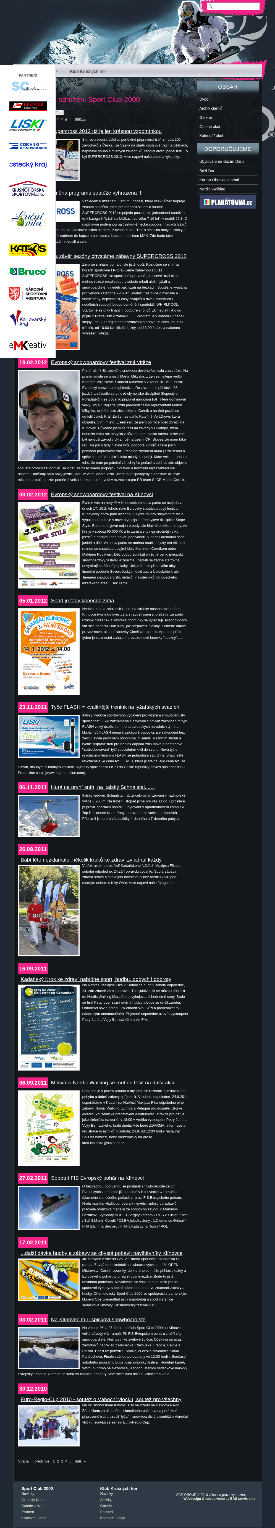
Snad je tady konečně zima (82, 600)
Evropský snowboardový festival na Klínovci (102, 494)
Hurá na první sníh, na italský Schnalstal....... (103, 787)
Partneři (28, 1512)
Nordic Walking (213, 189)
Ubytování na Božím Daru (222, 161)
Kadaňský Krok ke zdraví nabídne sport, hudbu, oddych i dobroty (96, 979)
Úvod (204, 99)
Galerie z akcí (32, 1506)
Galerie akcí (210, 126)
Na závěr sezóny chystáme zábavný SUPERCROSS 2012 (119, 256)
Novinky (28, 1494)
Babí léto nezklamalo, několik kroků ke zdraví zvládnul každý (91, 860)
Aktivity (106, 1500)
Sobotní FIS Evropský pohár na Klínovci (97, 1178)
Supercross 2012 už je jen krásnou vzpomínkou (106, 131)
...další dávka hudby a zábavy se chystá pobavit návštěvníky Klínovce (102, 1253)
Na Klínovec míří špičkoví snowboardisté (98, 1319)
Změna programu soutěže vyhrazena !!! (97, 193)
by (220, 1499)
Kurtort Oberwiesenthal (219, 180)
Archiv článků (211, 108)
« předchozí (41, 1461)
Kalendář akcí (211, 136)
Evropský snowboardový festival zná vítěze (101, 362)
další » (80, 119)
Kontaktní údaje (34, 1518)
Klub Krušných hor (88, 71)
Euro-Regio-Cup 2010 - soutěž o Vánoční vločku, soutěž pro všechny (101, 1399)
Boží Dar (207, 171)
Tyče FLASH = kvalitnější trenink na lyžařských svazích (115, 707)
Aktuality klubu (33, 1500)
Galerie (206, 117)
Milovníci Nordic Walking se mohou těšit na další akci (112, 1082)
